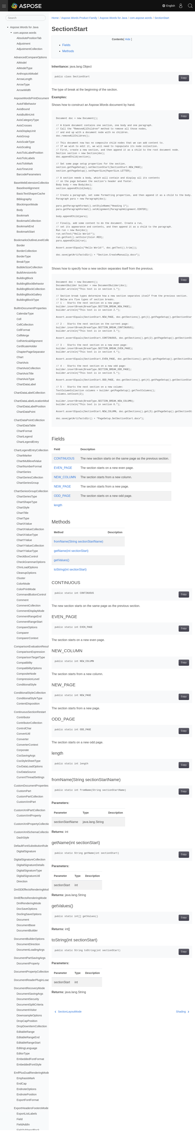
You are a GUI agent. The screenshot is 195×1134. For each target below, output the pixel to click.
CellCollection (25, 324)
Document (23, 919)
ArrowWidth (24, 90)
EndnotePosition (27, 1094)
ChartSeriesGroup (28, 482)
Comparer (23, 632)
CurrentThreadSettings (30, 777)
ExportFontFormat (28, 1099)
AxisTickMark (25, 163)
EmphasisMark (26, 1078)
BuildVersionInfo (26, 272)
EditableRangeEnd (28, 1037)
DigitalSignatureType (29, 870)
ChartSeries (24, 471)
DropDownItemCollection (32, 1026)
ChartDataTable (26, 425)
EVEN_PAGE (63, 467)
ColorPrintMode (26, 589)
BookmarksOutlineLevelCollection (34, 240)
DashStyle (23, 837)
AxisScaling (24, 147)
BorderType (24, 256)
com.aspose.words (25, 32)
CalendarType (25, 313)
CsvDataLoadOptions (30, 766)
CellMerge (23, 335)
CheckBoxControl (27, 556)
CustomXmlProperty (29, 815)
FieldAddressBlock (28, 1130)
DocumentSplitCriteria (30, 1004)
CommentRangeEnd (29, 616)
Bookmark (23, 215)
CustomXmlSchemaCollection (32, 832)
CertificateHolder (27, 346)
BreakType (23, 261)
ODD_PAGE (62, 495)
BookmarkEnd (25, 226)
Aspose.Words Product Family (79, 17)
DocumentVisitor (27, 1009)
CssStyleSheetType (29, 760)
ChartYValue (24, 540)
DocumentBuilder (27, 930)
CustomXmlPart (26, 801)
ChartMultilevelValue (29, 461)
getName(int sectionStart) (71, 550)
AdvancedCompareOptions (30, 57)
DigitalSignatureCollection (29, 859)
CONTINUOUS (64, 458)
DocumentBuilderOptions (29, 938)
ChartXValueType (27, 534)
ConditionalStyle (26, 684)
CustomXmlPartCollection (29, 810)
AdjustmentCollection (29, 48)
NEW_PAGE (62, 486)
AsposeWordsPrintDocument (31, 98)
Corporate (23, 750)
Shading (172, 1011)
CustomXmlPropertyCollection (32, 823)
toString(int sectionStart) (70, 569)
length (58, 505)
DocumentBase (26, 925)
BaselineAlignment (28, 188)
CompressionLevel (28, 679)
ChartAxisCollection (29, 368)
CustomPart (24, 790)
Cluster (21, 578)
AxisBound (23, 109)
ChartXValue (24, 523)
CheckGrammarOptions (31, 561)
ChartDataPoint (26, 411)
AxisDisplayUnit (26, 130)
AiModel (21, 62)
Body (20, 209)
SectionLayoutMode (68, 1011)
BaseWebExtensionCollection (32, 182)
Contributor (23, 717)
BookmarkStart (26, 231)
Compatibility (24, 662)
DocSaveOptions (27, 908)
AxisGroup (23, 136)
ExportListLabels (27, 1113)
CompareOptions (27, 627)
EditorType (23, 1053)
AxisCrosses (24, 125)
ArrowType (23, 84)
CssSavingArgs (26, 755)
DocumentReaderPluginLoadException (37, 980)
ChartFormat (24, 431)
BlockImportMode (27, 204)
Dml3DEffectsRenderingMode (32, 889)
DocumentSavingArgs (30, 993)
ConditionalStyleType (29, 698)
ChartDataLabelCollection (29, 392)
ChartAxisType (25, 379)
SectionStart (162, 17)
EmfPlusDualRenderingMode (31, 1072)
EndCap (21, 1083)
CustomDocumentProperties (31, 785)
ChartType (23, 518)
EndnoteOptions (26, 1089)
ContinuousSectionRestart (30, 711)
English (168, 5)
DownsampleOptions (29, 1015)
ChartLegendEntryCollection (31, 450)
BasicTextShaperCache (31, 193)
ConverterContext (27, 744)
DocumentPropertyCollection (31, 971)
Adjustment (23, 43)
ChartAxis (22, 362)
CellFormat (23, 329)
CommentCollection (29, 605)
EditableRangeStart (28, 1042)
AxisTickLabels (26, 158)
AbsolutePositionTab (29, 38)
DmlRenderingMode (29, 903)
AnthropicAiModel (27, 73)
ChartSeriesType (27, 496)
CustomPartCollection (30, 796)
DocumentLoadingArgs (30, 949)
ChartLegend (24, 436)
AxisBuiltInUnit (25, 114)
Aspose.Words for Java (24, 27)
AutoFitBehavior (26, 103)
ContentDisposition (28, 703)
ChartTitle (22, 512)
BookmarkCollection (29, 220)
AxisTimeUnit (25, 169)
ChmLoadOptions (27, 567)
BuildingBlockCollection (31, 288)
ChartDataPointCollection (29, 420)
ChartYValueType (27, 550)
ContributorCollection (29, 722)
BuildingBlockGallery (29, 294)
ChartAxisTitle (25, 373)
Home (55, 17)
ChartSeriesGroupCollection (31, 491)
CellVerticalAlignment (29, 340)
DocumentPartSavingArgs (30, 957)
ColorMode (23, 583)
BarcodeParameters (29, 174)
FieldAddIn (23, 1124)
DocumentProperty (28, 963)
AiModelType (24, 68)
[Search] (26, 18)
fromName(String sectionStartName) (78, 541)
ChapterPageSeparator (31, 351)
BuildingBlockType (28, 299)
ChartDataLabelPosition (31, 406)
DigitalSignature (26, 851)
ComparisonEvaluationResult (31, 646)
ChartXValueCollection (30, 529)
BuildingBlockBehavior (30, 283)
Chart (20, 357)
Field (19, 1119)
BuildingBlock (25, 278)
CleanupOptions (26, 572)
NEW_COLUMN (65, 477)
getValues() (61, 560)
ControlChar (24, 728)
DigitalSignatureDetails (30, 865)
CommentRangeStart (29, 621)
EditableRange (25, 1031)
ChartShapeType (27, 502)
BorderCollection (27, 250)
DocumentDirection (28, 944)
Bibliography (24, 199)
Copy (174, 78)
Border (21, 245)
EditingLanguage (27, 1048)
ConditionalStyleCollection (30, 692)
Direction (22, 881)
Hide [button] (123, 39)
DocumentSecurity (28, 999)
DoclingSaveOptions (29, 914)
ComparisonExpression (31, 651)
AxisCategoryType (28, 119)
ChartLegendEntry (28, 441)
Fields (66, 45)
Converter (23, 739)
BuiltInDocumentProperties (30, 308)
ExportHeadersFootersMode (31, 1108)
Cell (19, 319)
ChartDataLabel (26, 384)
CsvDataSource (26, 771)
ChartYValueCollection (30, 545)
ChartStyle (23, 507)
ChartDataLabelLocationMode (32, 400)
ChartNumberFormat (29, 466)
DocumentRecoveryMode (29, 988)
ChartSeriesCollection (30, 477)
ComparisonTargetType (31, 657)
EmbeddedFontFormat (30, 1059)
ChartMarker (24, 455)
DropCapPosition (27, 1020)
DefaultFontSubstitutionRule (31, 845)
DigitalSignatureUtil (28, 875)
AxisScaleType (25, 141)
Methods (68, 51)
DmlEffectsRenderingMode (30, 897)
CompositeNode (26, 673)
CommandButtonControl (31, 594)
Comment (22, 600)
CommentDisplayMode (30, 610)
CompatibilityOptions (29, 668)
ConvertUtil (23, 733)
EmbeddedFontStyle (29, 1064)
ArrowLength (24, 79)
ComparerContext (27, 638)
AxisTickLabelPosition (30, 152)
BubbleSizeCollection (29, 267)
